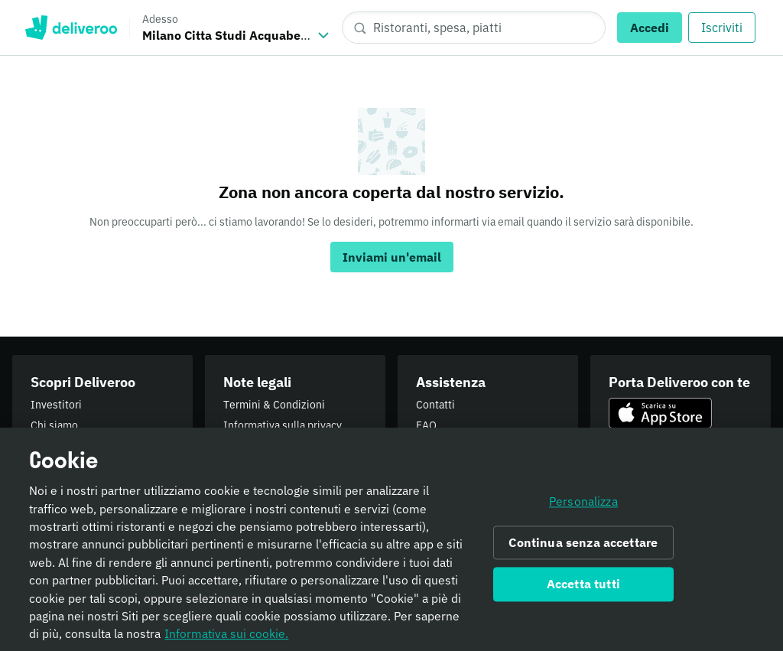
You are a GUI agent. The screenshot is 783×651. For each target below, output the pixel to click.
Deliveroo (70, 27)
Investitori (56, 405)
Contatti (435, 405)
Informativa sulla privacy (282, 425)
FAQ (426, 425)
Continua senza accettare (583, 547)
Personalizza (583, 507)
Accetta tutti (583, 589)
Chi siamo (54, 425)
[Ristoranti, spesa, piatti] (474, 27)
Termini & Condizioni (274, 405)
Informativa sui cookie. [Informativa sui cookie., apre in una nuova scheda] (226, 639)
